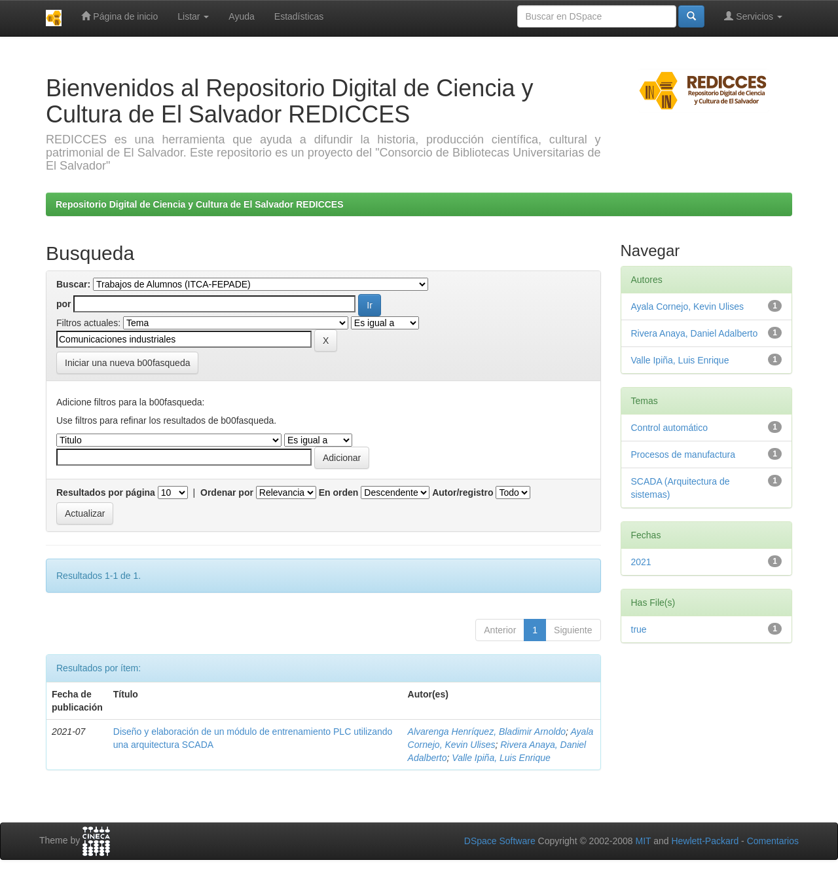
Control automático (669, 427)
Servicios (753, 16)
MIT (643, 841)
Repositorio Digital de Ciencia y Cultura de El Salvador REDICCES (200, 204)
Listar (193, 16)
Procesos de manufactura (683, 454)
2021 (641, 562)
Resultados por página (105, 492)
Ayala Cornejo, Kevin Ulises (687, 306)
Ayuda (241, 16)
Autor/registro (462, 492)
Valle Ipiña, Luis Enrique (501, 757)
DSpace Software (500, 841)
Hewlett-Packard (704, 841)
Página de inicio (119, 16)
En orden (339, 492)
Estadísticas (298, 16)
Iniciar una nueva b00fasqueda (127, 363)
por (63, 304)
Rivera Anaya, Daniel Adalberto (694, 333)
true (639, 629)
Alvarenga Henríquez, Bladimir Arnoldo (487, 731)
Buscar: (73, 284)
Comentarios (773, 841)
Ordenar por (226, 492)
